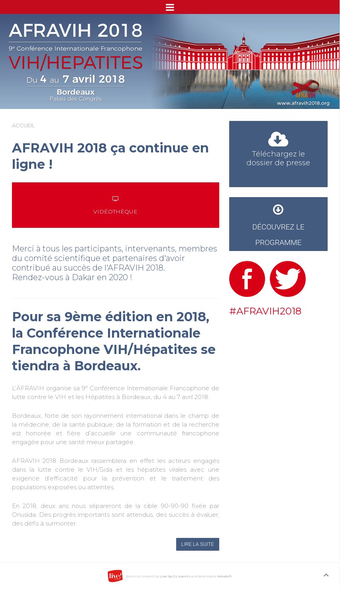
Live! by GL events (175, 576)
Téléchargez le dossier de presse (278, 151)
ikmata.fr (224, 576)
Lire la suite (197, 544)
